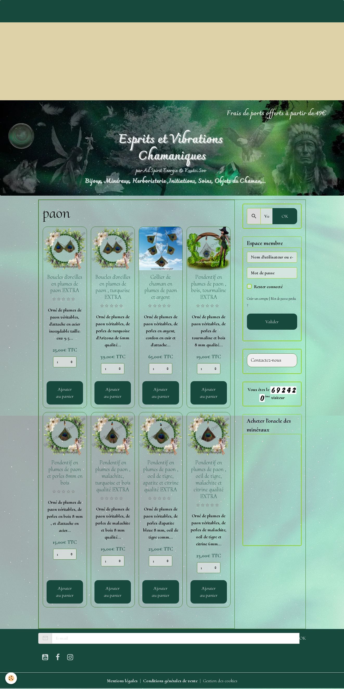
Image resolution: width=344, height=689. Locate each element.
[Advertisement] (172, 61)
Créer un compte (257, 298)
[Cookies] (11, 678)
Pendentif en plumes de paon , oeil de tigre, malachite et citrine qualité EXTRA (208, 479)
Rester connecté (268, 286)
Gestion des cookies (220, 681)
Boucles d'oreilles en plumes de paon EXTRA (64, 284)
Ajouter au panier (65, 392)
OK (285, 216)
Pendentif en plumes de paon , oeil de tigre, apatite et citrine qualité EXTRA (161, 476)
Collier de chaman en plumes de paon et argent (160, 287)
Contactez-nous (266, 360)
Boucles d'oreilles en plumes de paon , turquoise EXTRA (112, 287)
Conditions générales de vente (170, 681)
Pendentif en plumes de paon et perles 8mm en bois (64, 472)
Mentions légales (122, 681)
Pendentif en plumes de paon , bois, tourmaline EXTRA (208, 287)
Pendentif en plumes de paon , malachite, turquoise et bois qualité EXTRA (112, 476)
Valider (272, 321)
